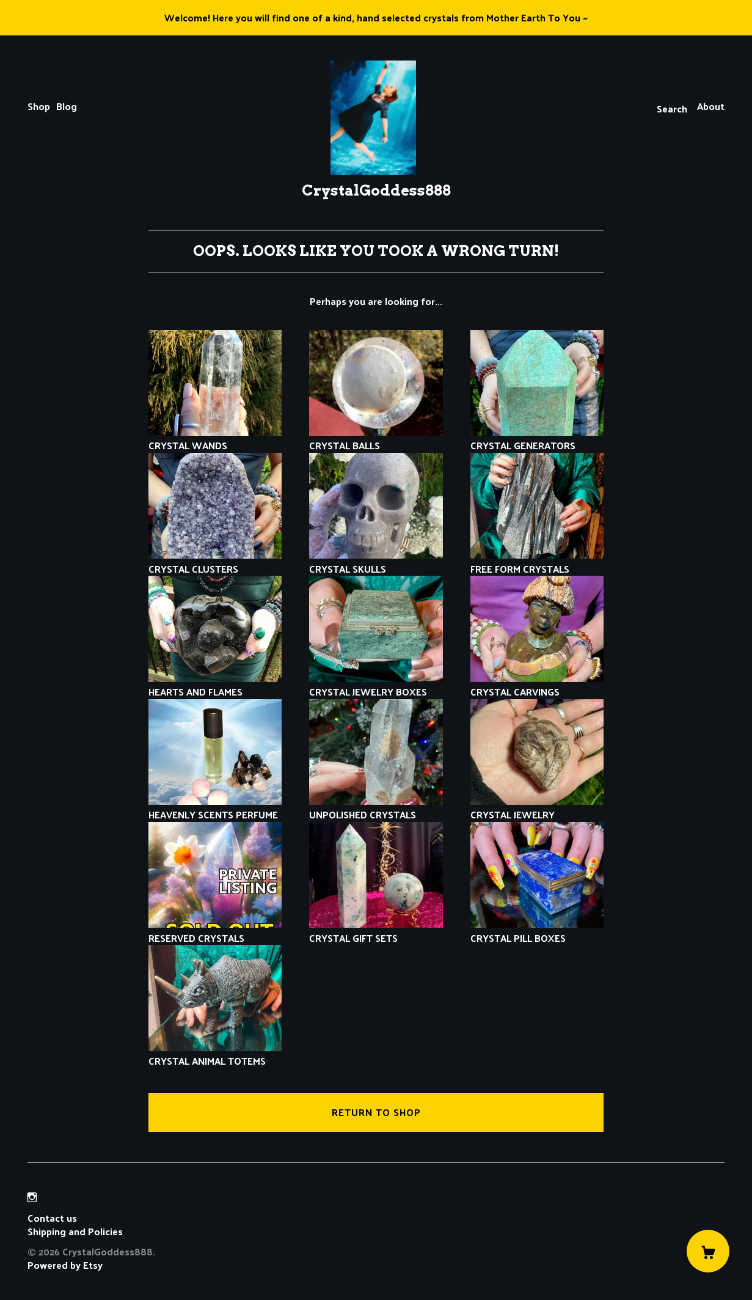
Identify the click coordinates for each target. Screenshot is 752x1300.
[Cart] (708, 1251)
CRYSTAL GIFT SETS (376, 930)
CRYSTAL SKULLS (376, 561)
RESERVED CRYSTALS (215, 930)
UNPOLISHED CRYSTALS (376, 807)
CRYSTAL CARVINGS (537, 684)
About (711, 106)
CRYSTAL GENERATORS (537, 438)
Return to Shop (376, 1112)
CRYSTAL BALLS (376, 438)
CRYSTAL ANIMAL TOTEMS (215, 1054)
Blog (66, 106)
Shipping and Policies (75, 1231)
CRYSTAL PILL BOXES (537, 930)
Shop (38, 106)
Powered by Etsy (65, 1265)
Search (672, 108)
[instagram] (32, 1197)
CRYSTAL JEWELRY (537, 807)
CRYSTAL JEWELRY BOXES (376, 684)
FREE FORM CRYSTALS (537, 561)
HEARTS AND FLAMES (215, 684)
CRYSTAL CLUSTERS (215, 561)
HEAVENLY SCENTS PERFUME (215, 807)
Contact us (52, 1218)
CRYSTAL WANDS (215, 438)
